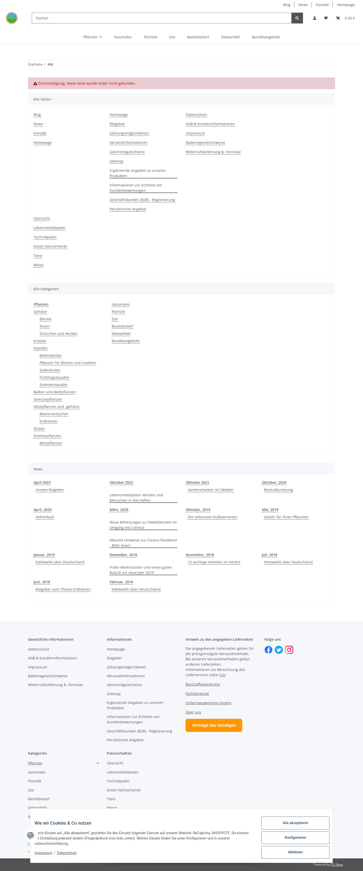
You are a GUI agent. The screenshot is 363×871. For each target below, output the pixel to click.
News (303, 4)
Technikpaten (45, 237)
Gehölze (40, 311)
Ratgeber (117, 123)
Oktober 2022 (121, 482)
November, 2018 (200, 554)
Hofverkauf (45, 516)
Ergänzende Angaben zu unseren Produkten (138, 173)
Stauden (41, 348)
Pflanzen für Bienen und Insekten (68, 362)
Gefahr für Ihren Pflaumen (286, 516)
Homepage (346, 4)
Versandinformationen (129, 142)
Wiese (39, 265)
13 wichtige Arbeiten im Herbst (214, 562)
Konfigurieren (291, 840)
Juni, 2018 (42, 581)
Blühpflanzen (51, 443)
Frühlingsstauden (54, 377)
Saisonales (121, 304)
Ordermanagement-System (208, 702)
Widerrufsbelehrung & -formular (213, 151)
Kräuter (40, 340)
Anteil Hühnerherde (50, 246)
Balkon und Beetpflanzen (55, 392)
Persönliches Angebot (128, 209)
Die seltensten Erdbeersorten (212, 516)
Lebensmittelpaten (49, 227)
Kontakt (322, 4)
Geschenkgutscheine (127, 151)
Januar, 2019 (44, 554)
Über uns (193, 712)
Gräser (39, 428)
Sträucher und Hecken (58, 333)
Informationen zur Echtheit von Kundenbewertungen (136, 188)
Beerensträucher (54, 413)
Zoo (115, 318)
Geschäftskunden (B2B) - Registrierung (142, 199)
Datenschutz (71, 855)
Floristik (118, 311)
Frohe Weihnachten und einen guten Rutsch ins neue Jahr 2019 (141, 570)
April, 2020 (43, 509)
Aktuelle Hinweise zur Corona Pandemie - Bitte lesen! (143, 543)
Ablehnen (291, 853)
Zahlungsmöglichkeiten (129, 133)
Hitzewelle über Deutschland (288, 562)
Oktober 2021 (197, 482)
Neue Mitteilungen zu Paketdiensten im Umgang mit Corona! (143, 525)
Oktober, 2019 (198, 509)
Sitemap (117, 161)
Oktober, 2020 (274, 482)
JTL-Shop (337, 864)
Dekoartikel (121, 333)
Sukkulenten (50, 370)
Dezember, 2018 (123, 554)
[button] (314, 18)
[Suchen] (162, 18)
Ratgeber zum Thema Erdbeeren (63, 589)
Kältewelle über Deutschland (60, 562)
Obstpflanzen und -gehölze (56, 406)
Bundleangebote (126, 340)
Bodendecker (51, 355)
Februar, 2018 (121, 581)
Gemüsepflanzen (48, 399)
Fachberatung (197, 693)
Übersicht (42, 218)
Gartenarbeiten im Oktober (211, 489)
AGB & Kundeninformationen (210, 123)
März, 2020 (119, 509)
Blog (286, 4)
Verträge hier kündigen (214, 725)
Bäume (45, 318)
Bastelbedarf (122, 326)
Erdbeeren (48, 421)
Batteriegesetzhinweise (205, 142)
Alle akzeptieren (291, 827)
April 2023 (42, 482)
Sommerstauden (54, 384)
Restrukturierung (278, 489)
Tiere (38, 255)
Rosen (45, 326)
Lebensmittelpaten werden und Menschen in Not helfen (136, 498)
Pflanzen (35, 763)
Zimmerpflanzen (47, 435)
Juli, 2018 (269, 554)
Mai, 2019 (270, 509)
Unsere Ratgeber (50, 489)
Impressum (47, 855)
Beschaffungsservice (203, 684)
